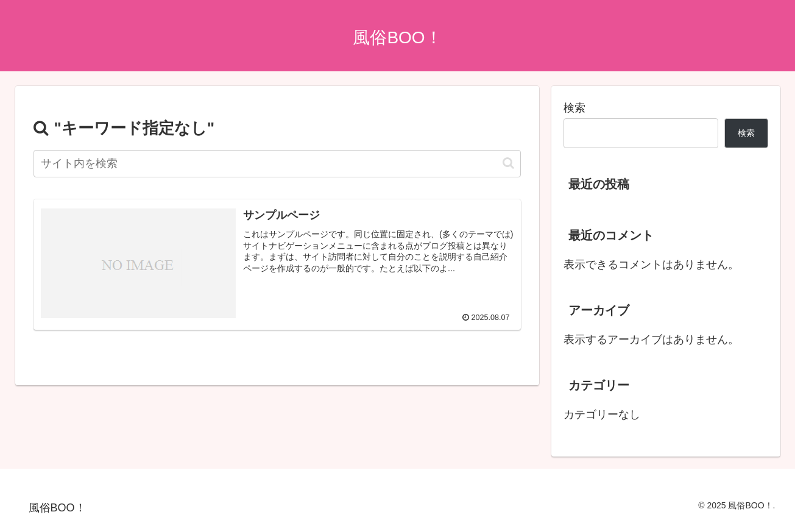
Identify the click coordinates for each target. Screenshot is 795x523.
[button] (508, 163)
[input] (277, 163)
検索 (574, 108)
